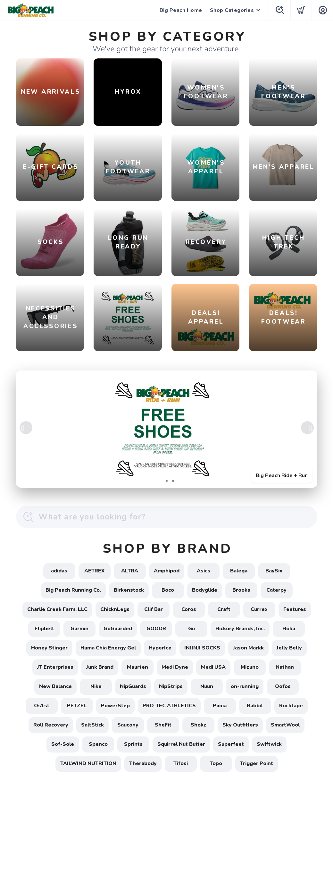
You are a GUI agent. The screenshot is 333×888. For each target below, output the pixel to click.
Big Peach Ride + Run (282, 475)
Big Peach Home (181, 10)
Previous (26, 427)
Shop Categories (232, 10)
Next (307, 427)
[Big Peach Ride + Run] (166, 429)
